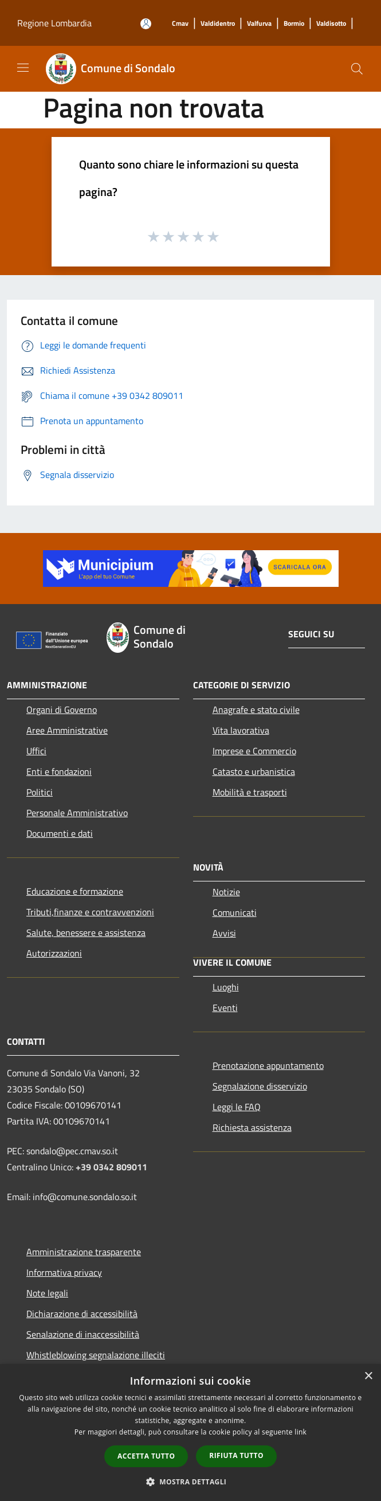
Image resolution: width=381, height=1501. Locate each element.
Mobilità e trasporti (250, 792)
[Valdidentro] (218, 23)
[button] (191, 1481)
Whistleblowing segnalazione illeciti (95, 1355)
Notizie (226, 892)
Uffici (36, 751)
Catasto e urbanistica (254, 771)
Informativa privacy (64, 1272)
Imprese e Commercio (254, 751)
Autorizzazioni (54, 953)
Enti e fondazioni (59, 771)
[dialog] (190, 1432)
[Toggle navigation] (23, 68)
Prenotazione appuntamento (268, 1065)
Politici (39, 792)
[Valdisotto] (331, 23)
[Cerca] (357, 69)
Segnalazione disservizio (260, 1086)
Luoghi (226, 987)
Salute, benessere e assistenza (86, 932)
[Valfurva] (259, 23)
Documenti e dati (59, 833)
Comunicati (235, 912)
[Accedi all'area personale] (146, 23)
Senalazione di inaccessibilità (82, 1334)
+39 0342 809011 (111, 1167)
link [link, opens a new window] (300, 1432)
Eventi (225, 1007)
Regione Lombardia (54, 23)
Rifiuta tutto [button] (236, 1455)
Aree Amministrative (67, 730)
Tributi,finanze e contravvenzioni (90, 912)
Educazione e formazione (74, 891)
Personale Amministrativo (77, 813)
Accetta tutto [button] (146, 1456)
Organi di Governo (61, 709)
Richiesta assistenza (252, 1127)
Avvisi (224, 933)
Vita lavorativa (241, 730)
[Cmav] (180, 23)
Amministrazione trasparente (83, 1252)
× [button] (368, 1376)
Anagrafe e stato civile (256, 709)
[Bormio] (294, 23)
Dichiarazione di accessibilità (82, 1313)
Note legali (47, 1293)
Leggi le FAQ (237, 1107)
